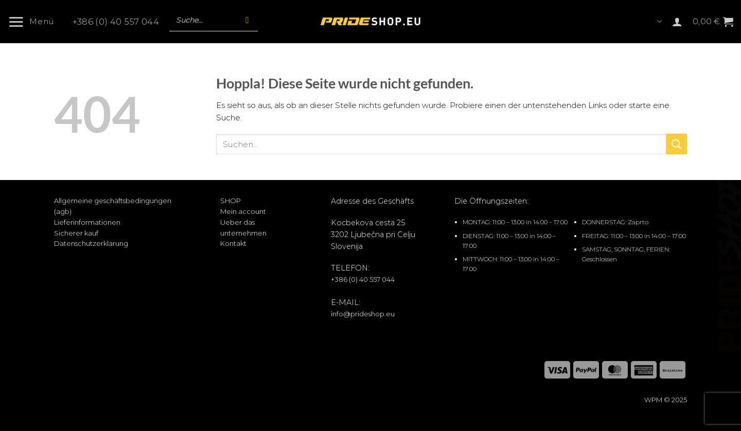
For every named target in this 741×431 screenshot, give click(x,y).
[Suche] (247, 20)
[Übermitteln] (676, 144)
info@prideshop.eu (363, 314)
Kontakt (233, 243)
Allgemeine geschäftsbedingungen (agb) (112, 205)
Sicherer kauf (76, 233)
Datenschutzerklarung (91, 243)
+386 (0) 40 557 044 (116, 22)
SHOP (230, 200)
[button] (35, 22)
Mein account (243, 211)
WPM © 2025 (665, 400)
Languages (659, 21)
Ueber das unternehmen (243, 227)
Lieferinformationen (87, 222)
